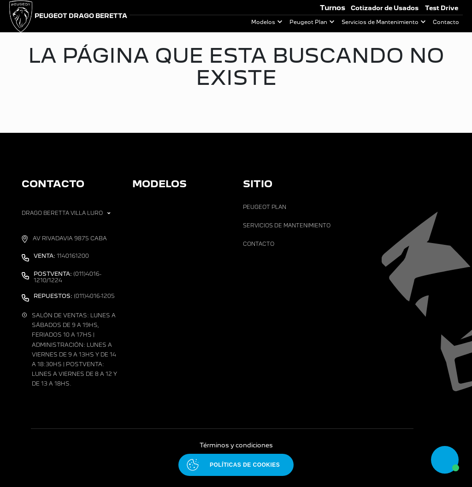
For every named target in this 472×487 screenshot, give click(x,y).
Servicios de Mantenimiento (380, 22)
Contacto (446, 22)
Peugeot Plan (308, 22)
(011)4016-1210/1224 (67, 277)
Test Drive (441, 8)
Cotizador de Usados (385, 8)
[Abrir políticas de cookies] (236, 465)
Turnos (332, 8)
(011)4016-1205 (74, 296)
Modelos (263, 22)
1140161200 (61, 256)
